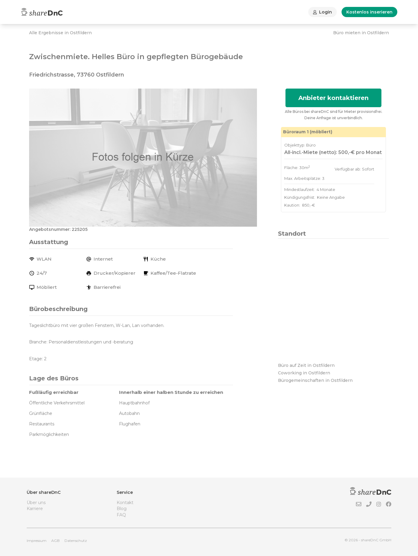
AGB (55, 540)
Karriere (35, 508)
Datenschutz (75, 540)
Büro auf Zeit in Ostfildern (306, 365)
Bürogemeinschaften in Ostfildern (315, 380)
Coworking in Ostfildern (304, 373)
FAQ (121, 515)
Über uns (36, 502)
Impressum (36, 540)
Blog (122, 508)
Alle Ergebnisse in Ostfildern (60, 32)
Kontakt (125, 502)
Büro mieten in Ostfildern (361, 32)
